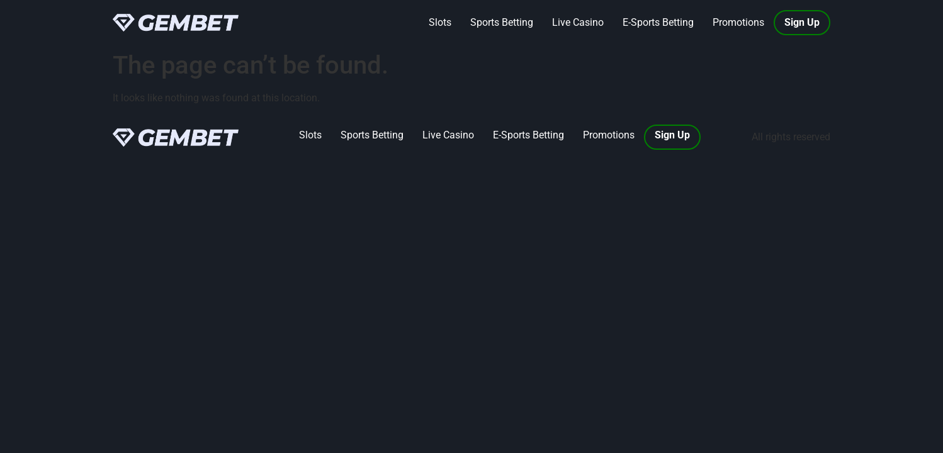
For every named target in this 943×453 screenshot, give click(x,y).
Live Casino (578, 22)
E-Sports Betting (658, 22)
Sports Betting (501, 22)
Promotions (738, 22)
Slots (440, 22)
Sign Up (802, 22)
